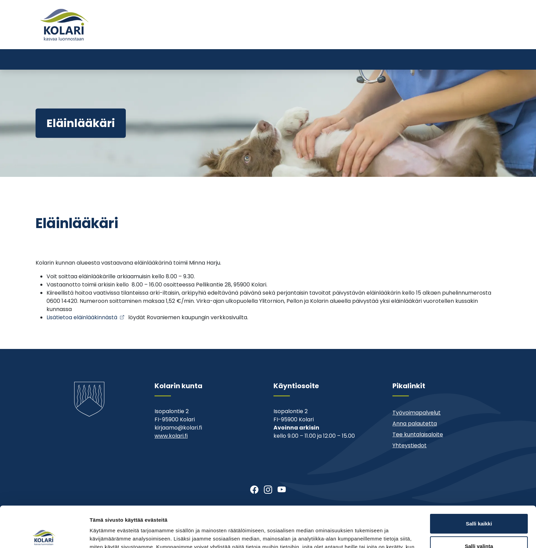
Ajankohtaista (343, 37)
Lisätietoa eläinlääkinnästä (81, 317)
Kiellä (479, 526)
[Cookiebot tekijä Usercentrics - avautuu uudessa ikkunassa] (44, 535)
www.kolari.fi (171, 436)
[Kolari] (64, 24)
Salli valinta (479, 503)
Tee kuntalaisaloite (417, 434)
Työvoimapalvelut (416, 413)
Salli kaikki (479, 481)
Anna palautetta (414, 423)
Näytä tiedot (365, 534)
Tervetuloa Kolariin (291, 37)
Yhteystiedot (426, 37)
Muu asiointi (385, 37)
